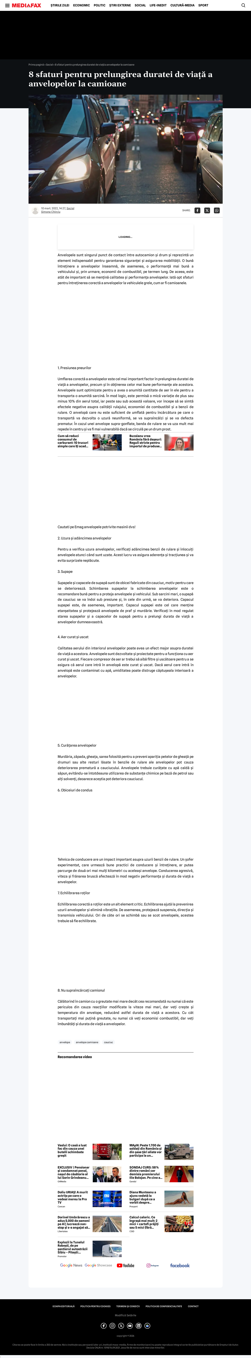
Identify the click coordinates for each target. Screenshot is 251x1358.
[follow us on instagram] (152, 1266)
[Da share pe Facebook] (197, 210)
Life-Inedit (158, 5)
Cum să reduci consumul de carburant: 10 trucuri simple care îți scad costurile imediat (73, 441)
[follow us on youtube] (125, 1266)
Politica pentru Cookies (95, 1306)
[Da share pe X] (207, 210)
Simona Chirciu (50, 211)
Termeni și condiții (128, 1306)
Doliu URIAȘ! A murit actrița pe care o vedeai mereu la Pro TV (73, 1197)
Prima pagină (36, 64)
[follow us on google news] (71, 1266)
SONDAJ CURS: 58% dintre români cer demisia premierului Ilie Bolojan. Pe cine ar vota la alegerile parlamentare (145, 1172)
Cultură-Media (182, 5)
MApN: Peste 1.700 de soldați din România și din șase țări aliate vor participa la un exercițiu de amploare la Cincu (145, 1150)
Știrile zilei (60, 5)
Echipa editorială (64, 1306)
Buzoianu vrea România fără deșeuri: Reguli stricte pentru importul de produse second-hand (145, 441)
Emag (79, 527)
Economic (81, 5)
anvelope (65, 1042)
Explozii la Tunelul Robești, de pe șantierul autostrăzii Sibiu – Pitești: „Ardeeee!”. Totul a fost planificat (73, 1247)
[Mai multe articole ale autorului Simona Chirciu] (35, 210)
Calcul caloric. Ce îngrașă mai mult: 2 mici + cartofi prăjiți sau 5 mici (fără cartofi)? (144, 1222)
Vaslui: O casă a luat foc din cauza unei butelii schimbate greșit (72, 1150)
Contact (193, 1306)
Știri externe (120, 5)
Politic (99, 5)
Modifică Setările (125, 1315)
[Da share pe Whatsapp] (217, 210)
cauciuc (108, 1042)
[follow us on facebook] (180, 1266)
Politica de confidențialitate (164, 1306)
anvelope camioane (87, 1042)
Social (140, 5)
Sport (203, 5)
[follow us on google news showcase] (98, 1266)
